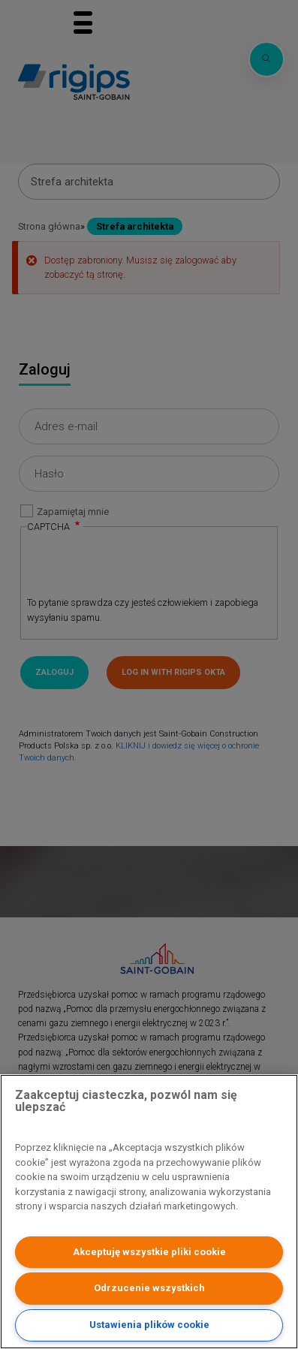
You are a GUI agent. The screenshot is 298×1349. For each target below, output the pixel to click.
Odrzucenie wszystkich (149, 1287)
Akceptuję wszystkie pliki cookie (149, 1251)
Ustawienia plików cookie (149, 1324)
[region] (149, 1211)
